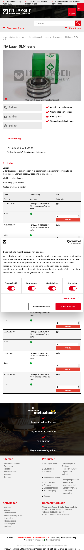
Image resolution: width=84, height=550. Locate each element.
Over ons (55, 538)
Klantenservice (10, 471)
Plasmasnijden (10, 521)
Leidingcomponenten (70, 480)
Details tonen (69, 298)
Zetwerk (7, 507)
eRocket (64, 545)
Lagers (48, 37)
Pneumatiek (68, 482)
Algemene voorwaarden (33, 540)
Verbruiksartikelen (70, 485)
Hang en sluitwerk (70, 469)
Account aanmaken (12, 463)
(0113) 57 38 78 (57, 512)
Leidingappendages (52, 477)
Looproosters (49, 482)
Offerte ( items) (73, 28)
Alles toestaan (68, 306)
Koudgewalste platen (13, 515)
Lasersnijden (9, 524)
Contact (7, 477)
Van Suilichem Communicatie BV (35, 545)
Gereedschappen (51, 488)
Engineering (9, 526)
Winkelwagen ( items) (13, 28)
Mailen (11, 116)
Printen (11, 125)
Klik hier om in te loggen (13, 178)
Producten (8, 466)
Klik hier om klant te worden (14, 187)
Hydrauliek (8, 518)
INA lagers (57, 37)
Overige (47, 496)
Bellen (10, 107)
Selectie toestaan (41, 306)
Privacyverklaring (68, 538)
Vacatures (8, 469)
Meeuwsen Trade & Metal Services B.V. (33, 538)
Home (23, 37)
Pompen (47, 485)
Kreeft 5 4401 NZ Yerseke (61, 509)
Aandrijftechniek (35, 37)
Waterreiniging (50, 490)
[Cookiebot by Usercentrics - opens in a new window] (69, 242)
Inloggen (72, 14)
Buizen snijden (10, 513)
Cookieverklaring (53, 540)
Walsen (7, 510)
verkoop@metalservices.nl (61, 514)
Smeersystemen (70, 488)
